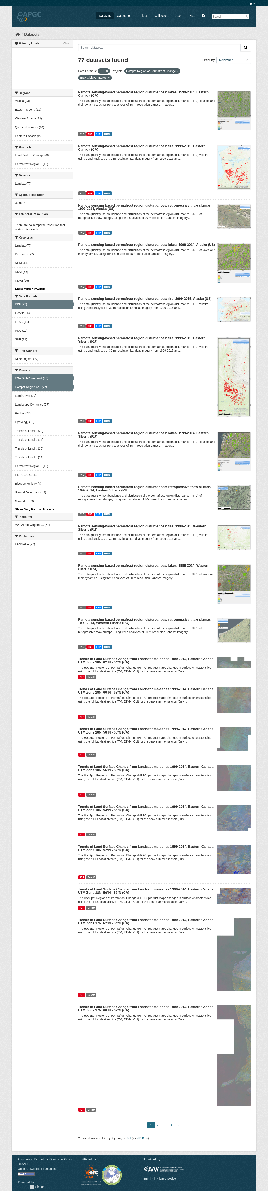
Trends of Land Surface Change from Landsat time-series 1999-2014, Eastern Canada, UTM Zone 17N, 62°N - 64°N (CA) (146, 921)
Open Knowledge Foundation (37, 1168)
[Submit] (245, 47)
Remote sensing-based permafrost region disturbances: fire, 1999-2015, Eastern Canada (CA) (141, 147)
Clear (66, 43)
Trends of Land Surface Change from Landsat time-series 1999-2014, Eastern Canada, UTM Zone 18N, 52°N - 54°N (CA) (146, 848)
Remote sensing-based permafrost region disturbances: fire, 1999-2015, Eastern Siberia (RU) (141, 339)
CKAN (37, 1187)
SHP (98, 134)
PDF (90, 134)
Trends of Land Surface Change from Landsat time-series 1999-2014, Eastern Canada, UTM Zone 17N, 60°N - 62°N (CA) (146, 1008)
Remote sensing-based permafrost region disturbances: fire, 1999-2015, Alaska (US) (145, 299)
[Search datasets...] (159, 47)
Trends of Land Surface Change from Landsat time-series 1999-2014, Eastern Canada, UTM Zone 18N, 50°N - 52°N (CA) (146, 891)
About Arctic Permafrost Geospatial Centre (45, 1159)
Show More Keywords (30, 288)
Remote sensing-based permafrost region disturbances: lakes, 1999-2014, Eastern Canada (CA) (143, 93)
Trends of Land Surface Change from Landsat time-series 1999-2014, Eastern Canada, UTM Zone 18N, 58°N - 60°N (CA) (146, 730)
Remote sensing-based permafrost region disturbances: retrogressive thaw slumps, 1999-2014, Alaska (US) (145, 207)
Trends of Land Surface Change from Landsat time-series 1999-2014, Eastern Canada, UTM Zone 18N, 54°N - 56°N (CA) (146, 808)
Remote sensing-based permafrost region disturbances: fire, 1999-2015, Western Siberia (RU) (142, 527)
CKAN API (24, 1164)
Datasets (105, 15)
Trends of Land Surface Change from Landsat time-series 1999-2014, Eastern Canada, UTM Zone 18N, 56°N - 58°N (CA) (146, 768)
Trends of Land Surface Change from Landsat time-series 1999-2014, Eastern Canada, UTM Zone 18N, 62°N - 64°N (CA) (146, 660)
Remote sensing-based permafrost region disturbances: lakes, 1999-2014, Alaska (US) (146, 245)
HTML (107, 134)
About (179, 15)
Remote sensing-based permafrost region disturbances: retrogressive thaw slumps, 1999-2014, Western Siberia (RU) (145, 621)
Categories (124, 15)
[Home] (18, 34)
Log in (251, 3)
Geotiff (91, 677)
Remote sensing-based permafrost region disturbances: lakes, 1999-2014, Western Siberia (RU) (144, 567)
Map (192, 15)
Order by (208, 60)
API (129, 1138)
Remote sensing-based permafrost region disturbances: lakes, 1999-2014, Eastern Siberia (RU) (143, 434)
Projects (143, 15)
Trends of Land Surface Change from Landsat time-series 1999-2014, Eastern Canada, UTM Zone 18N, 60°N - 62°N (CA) (146, 690)
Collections (162, 15)
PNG (82, 134)
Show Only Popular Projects (34, 509)
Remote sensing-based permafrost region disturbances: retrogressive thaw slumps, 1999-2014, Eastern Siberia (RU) (145, 488)
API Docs (142, 1138)
